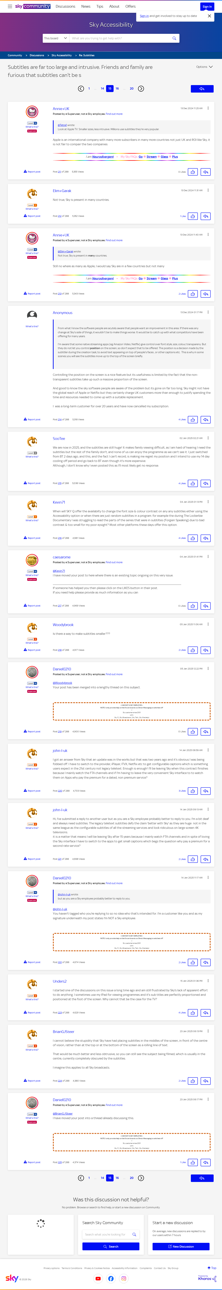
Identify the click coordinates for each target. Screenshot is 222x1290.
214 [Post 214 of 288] (60, 419)
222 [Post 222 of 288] (60, 962)
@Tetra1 (62, 125)
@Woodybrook (62, 683)
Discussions (65, 6)
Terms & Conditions (72, 1268)
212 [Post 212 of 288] (59, 216)
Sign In (207, 6)
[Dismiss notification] (209, 16)
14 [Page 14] (102, 88)
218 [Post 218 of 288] (60, 650)
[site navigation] (10, 6)
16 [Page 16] (117, 88)
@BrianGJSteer (63, 1113)
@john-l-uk (64, 894)
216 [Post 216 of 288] (60, 538)
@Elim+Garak (65, 251)
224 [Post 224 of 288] (60, 1080)
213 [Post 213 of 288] (59, 293)
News (85, 6)
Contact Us (160, 1268)
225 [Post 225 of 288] (60, 1162)
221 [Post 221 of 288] (59, 859)
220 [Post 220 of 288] (60, 790)
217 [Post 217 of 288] (59, 605)
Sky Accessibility (111, 24)
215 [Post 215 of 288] (59, 483)
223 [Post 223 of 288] (60, 1012)
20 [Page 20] (132, 88)
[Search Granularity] (56, 38)
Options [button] (201, 67)
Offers (131, 6)
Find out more (114, 114)
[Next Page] (141, 88)
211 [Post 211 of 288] (59, 171)
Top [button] (213, 1268)
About (114, 6)
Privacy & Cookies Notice (97, 1268)
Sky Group (173, 1268)
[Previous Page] (81, 88)
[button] (208, 108)
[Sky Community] (33, 6)
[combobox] (118, 38)
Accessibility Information (124, 1268)
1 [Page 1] (89, 88)
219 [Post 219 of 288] (60, 731)
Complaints (146, 1268)
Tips (99, 6)
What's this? (32, 126)
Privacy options (51, 1268)
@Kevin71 (59, 571)
